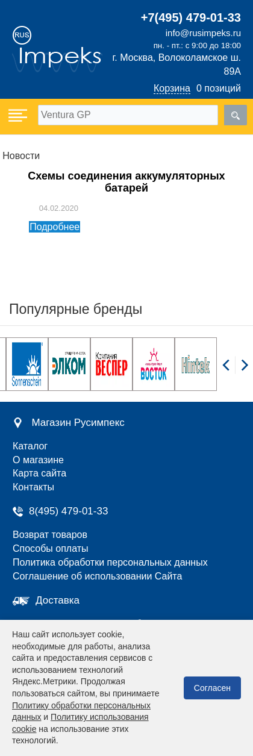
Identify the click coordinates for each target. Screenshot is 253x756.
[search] (235, 115)
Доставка (58, 600)
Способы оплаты (51, 548)
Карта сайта (39, 473)
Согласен (212, 688)
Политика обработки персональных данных (110, 562)
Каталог (30, 446)
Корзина (172, 88)
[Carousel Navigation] (235, 371)
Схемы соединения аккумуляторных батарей (126, 182)
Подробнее (55, 227)
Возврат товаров (50, 535)
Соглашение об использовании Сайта (97, 576)
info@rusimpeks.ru (203, 33)
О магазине (38, 460)
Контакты (33, 487)
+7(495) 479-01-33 (191, 17)
